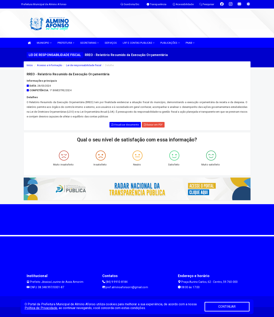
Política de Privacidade (41, 308)
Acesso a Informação (49, 65)
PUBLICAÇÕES (169, 42)
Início (30, 65)
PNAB (190, 42)
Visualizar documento (125, 124)
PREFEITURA (66, 42)
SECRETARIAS (89, 42)
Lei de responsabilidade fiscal (83, 65)
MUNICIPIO (44, 42)
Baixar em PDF (153, 124)
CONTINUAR (227, 306)
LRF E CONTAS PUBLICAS (138, 42)
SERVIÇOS (111, 42)
